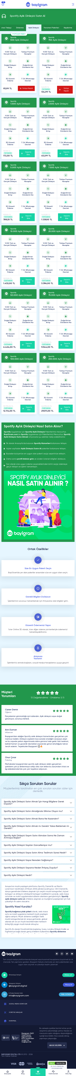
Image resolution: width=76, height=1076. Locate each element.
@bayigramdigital (18, 986)
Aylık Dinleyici (33, 28)
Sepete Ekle (26, 153)
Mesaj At (68, 985)
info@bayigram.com (19, 996)
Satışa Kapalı (26, 88)
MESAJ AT (68, 975)
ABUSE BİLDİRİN (57, 1045)
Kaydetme (68, 28)
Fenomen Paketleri (51, 28)
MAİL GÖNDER (66, 994)
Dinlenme (20, 28)
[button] (73, 4)
